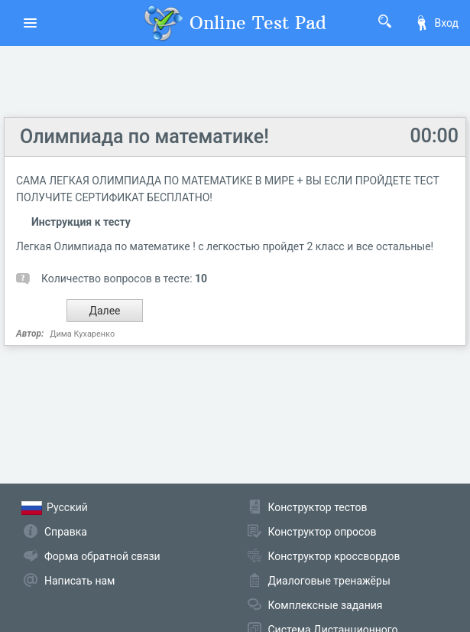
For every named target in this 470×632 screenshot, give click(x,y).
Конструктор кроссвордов (334, 556)
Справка (65, 532)
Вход (436, 23)
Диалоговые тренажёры (329, 581)
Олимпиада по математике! (144, 136)
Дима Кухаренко (82, 334)
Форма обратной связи (102, 556)
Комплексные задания (325, 605)
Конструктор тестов (318, 507)
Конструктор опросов (322, 532)
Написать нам (79, 581)
